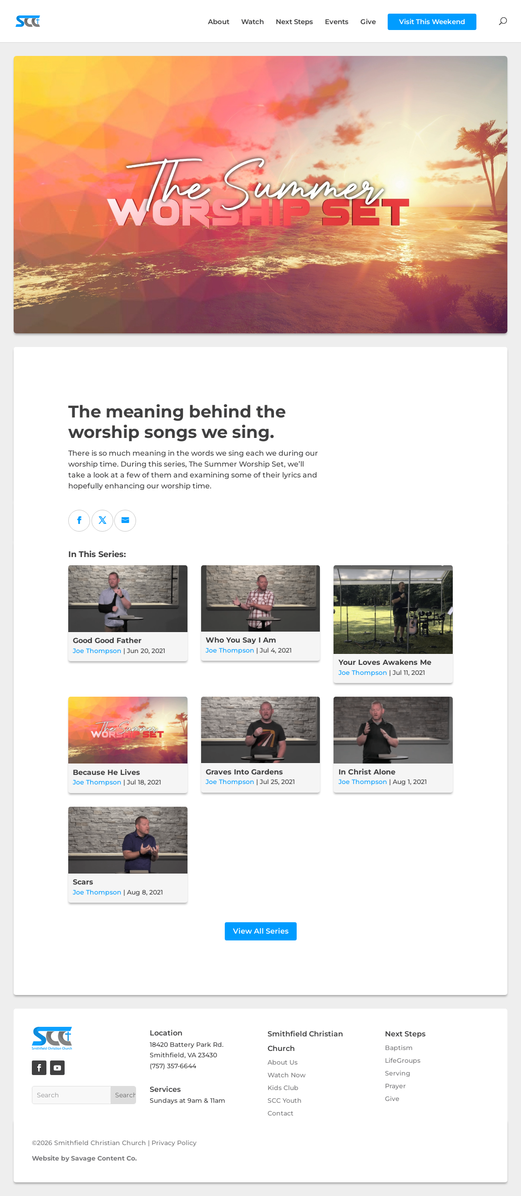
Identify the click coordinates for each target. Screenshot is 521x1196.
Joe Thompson (97, 651)
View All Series (260, 931)
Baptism (399, 1048)
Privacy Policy (174, 1143)
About (218, 22)
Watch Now (287, 1075)
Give (368, 22)
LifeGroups (402, 1060)
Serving (397, 1073)
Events (337, 22)
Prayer (395, 1086)
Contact (280, 1113)
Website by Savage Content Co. (84, 1158)
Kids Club (283, 1088)
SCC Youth (285, 1100)
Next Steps (294, 22)
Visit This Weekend (432, 21)
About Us (283, 1062)
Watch (252, 22)
